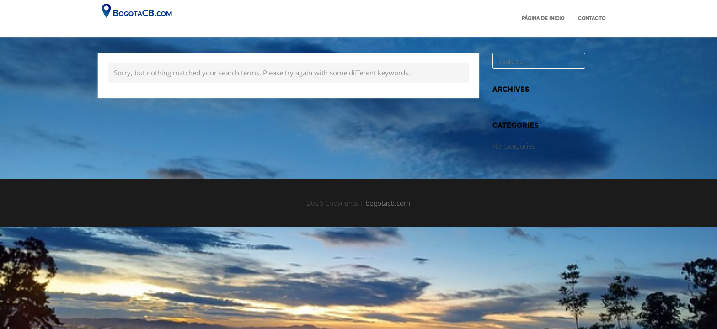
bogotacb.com (387, 202)
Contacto (591, 18)
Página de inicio (543, 18)
